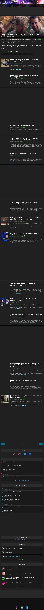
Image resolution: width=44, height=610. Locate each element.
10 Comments (22, 236)
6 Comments (18, 317)
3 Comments (22, 399)
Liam (12, 127)
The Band (18, 5)
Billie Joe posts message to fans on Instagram (23, 381)
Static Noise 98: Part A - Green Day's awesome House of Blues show (23, 203)
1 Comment (22, 141)
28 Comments (22, 368)
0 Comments (13, 36)
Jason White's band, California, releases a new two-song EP (25, 396)
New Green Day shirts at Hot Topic (23, 154)
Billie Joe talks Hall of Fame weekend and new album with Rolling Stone (25, 218)
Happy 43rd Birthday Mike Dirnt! (22, 125)
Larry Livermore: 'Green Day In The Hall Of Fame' (20, 35)
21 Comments (22, 383)
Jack (3, 36)
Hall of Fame (20, 53)
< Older (3, 444)
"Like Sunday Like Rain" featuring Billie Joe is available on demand (26, 315)
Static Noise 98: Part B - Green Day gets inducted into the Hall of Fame (24, 139)
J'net (12, 236)
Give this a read (5, 51)
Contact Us (22, 602)
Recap (26, 53)
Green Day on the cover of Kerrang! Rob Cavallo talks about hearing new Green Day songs (26, 364)
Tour (12, 5)
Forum (29, 5)
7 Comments (21, 63)
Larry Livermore (12, 53)
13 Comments (22, 127)
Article (31, 53)
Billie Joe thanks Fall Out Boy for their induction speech (24, 299)
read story (18, 69)
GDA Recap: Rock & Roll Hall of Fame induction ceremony (23, 234)
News (2, 5)
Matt (12, 78)
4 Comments (22, 78)
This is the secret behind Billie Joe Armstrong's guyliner (22, 284)
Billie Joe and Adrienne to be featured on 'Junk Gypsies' (25, 76)
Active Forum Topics (22, 459)
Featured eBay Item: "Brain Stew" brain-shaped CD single (25, 60)
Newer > (41, 444)
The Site (24, 5)
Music (7, 5)
